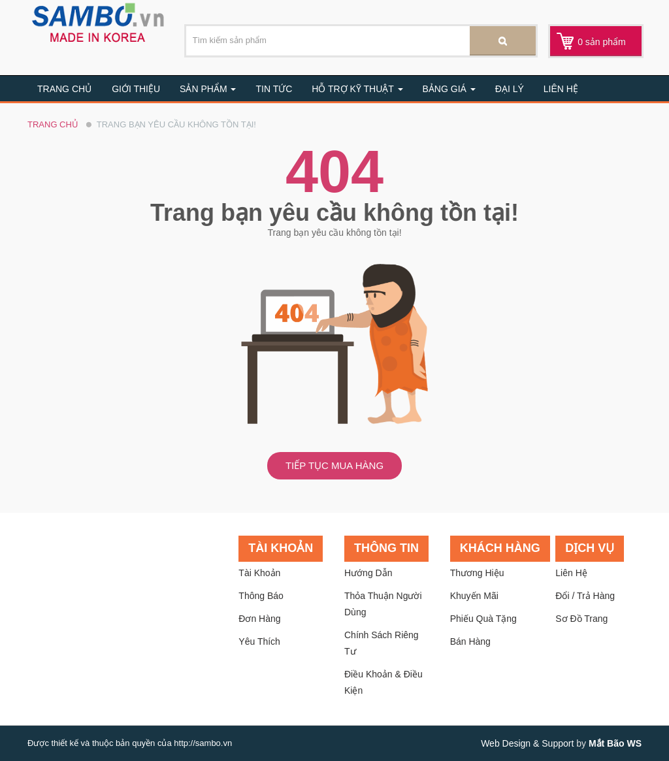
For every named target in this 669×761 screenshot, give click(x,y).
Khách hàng (500, 548)
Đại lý (509, 89)
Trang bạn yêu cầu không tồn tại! (176, 124)
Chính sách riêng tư (381, 643)
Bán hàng (470, 641)
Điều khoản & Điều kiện (383, 682)
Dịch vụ (589, 548)
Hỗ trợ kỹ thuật (357, 89)
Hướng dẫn (368, 573)
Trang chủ (64, 89)
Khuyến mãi (474, 596)
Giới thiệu (136, 89)
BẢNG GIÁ (449, 89)
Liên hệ (561, 89)
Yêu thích (259, 641)
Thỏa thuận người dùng (383, 604)
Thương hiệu (477, 573)
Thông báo (261, 596)
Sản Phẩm (208, 89)
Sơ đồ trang (581, 618)
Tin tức (273, 89)
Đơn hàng (259, 618)
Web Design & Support (527, 743)
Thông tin (386, 548)
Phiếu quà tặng (483, 618)
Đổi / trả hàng (585, 596)
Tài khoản (280, 548)
